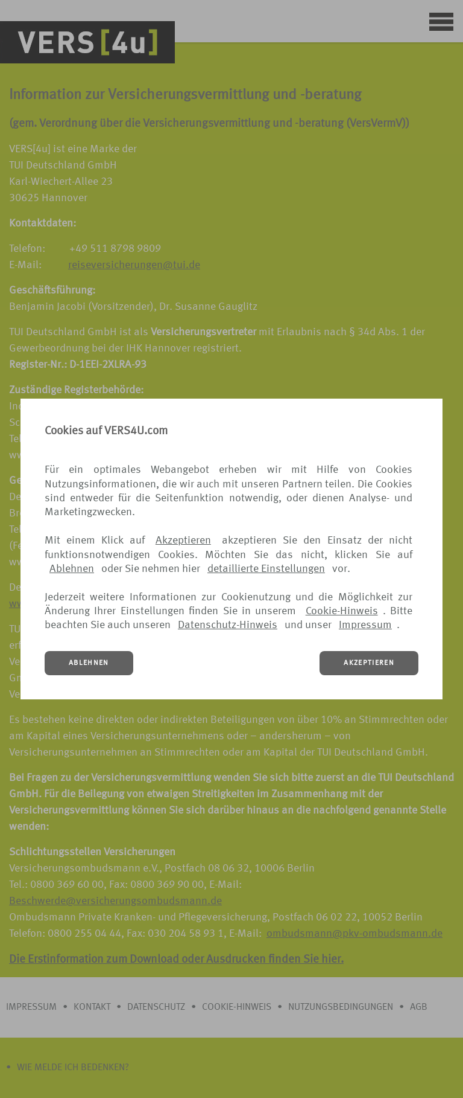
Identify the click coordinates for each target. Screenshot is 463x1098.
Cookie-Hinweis (342, 611)
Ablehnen (71, 568)
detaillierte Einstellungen (266, 568)
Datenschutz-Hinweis (227, 625)
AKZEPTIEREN (369, 663)
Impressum (365, 625)
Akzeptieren (183, 540)
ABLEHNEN (89, 663)
